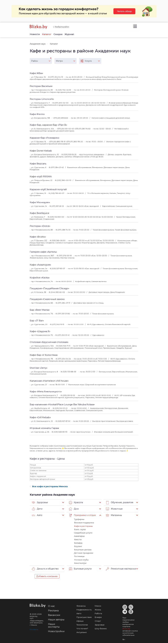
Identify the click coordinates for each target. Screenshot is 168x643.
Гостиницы (79, 556)
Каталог (46, 34)
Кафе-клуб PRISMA (41, 176)
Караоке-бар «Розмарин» (44, 137)
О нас (51, 605)
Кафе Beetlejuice (39, 213)
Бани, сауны (80, 529)
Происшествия (84, 617)
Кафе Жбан (36, 73)
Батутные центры (82, 549)
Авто (37, 515)
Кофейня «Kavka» (40, 277)
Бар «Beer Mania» (40, 309)
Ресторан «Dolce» (40, 226)
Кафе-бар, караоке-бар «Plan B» (48, 124)
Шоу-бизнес (101, 628)
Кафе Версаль (38, 163)
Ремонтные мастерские (121, 568)
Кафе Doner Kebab (41, 150)
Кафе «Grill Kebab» (40, 417)
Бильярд (78, 542)
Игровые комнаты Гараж (44, 428)
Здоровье (39, 502)
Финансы (81, 605)
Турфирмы (79, 519)
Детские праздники (83, 552)
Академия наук (38, 44)
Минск (98, 605)
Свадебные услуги (83, 532)
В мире (98, 617)
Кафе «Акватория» (40, 264)
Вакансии (54, 614)
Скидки (58, 34)
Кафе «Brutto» (38, 236)
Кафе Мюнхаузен (40, 202)
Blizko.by (126, 628)
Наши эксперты (54, 625)
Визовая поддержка (84, 522)
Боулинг (78, 546)
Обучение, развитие (119, 502)
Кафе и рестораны (83, 526)
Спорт (98, 620)
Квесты (77, 539)
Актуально (81, 632)
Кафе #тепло (37, 114)
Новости (35, 34)
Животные (114, 509)
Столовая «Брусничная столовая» (49, 342)
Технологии (82, 624)
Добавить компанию (47, 576)
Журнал (69, 34)
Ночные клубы (81, 559)
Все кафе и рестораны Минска (49, 486)
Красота (75, 502)
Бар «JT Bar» (37, 320)
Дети (37, 509)
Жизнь (98, 609)
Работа (98, 613)
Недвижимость (84, 609)
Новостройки (56, 631)
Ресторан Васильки (41, 86)
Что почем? (82, 628)
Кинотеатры (80, 562)
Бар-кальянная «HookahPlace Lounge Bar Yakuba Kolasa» (62, 404)
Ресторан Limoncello (42, 99)
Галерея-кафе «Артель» (43, 251)
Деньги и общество (44, 568)
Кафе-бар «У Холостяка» (44, 355)
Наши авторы (56, 619)
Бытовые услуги (80, 568)
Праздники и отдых (81, 515)
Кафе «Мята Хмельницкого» (46, 391)
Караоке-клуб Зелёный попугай (48, 189)
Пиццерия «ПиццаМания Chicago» (49, 288)
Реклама (53, 610)
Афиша (79, 620)
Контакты (34, 629)
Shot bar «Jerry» (38, 367)
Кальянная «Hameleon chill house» (49, 380)
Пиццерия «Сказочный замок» (47, 299)
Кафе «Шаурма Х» (40, 331)
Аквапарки (79, 536)
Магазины (113, 515)
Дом (73, 509)
